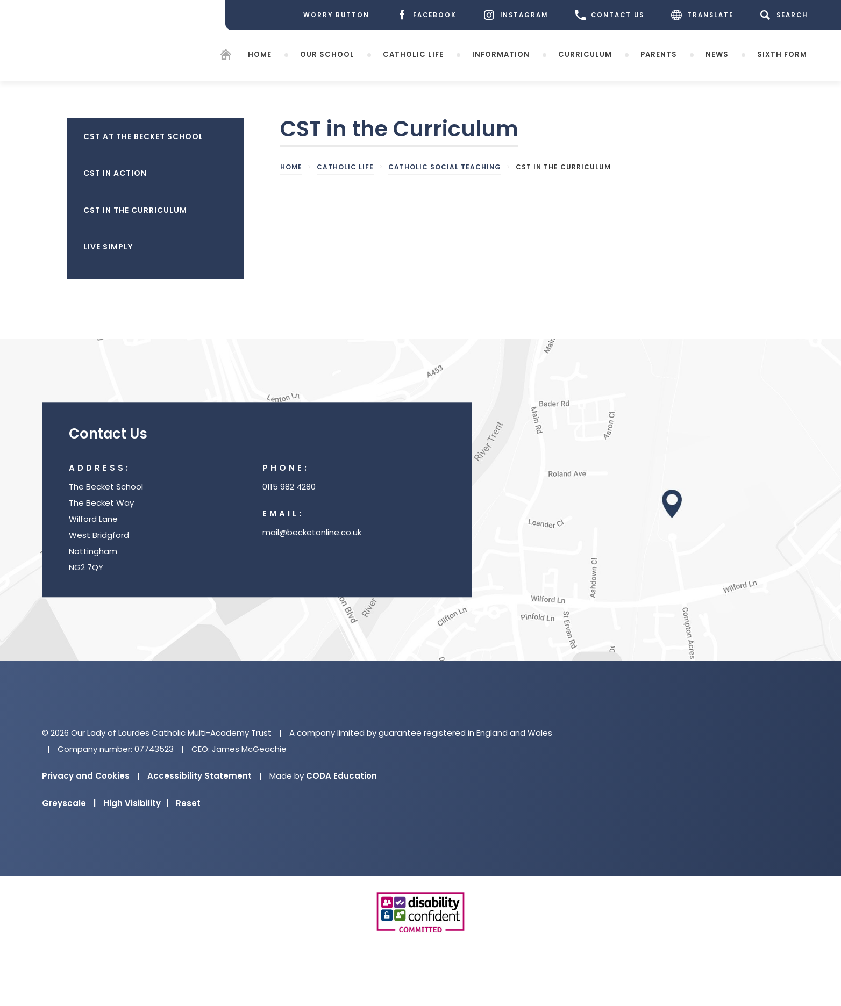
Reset (188, 803)
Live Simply (108, 246)
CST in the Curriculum (135, 210)
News (717, 54)
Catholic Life (413, 54)
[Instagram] (515, 15)
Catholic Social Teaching (444, 166)
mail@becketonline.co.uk (311, 532)
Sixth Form (782, 54)
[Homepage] (226, 56)
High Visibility (135, 803)
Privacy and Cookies (86, 775)
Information (501, 54)
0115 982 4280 (289, 487)
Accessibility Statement (199, 775)
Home (260, 54)
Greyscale (69, 803)
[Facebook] (426, 15)
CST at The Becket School (143, 136)
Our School (327, 54)
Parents (658, 54)
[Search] (785, 15)
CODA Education (341, 775)
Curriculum (585, 54)
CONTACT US (609, 15)
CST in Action (115, 173)
